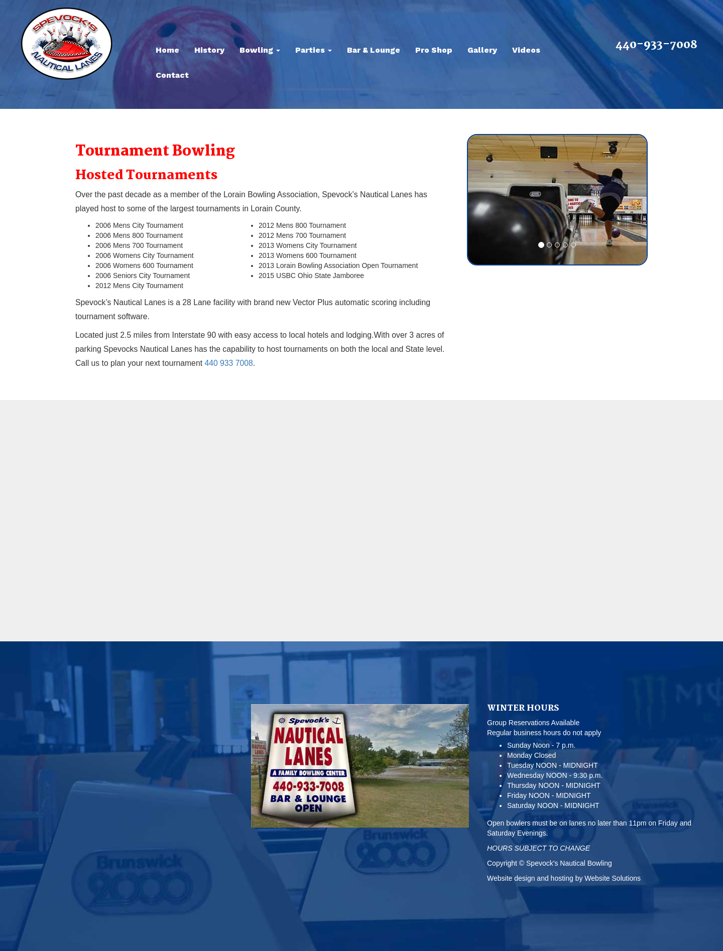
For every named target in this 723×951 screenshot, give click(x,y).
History (209, 50)
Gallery (482, 50)
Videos (526, 50)
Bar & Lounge (373, 50)
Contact (172, 75)
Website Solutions (612, 878)
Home (167, 50)
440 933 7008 (228, 363)
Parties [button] (313, 50)
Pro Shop (433, 50)
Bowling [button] (259, 50)
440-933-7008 (656, 45)
